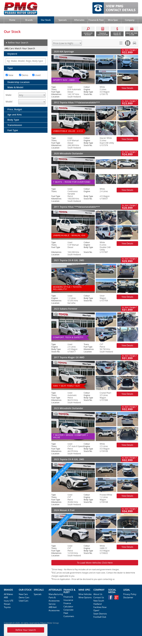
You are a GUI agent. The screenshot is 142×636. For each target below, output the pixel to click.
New (9, 75)
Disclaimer (128, 597)
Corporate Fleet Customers (68, 613)
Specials (37, 594)
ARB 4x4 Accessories (54, 609)
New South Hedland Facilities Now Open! (99, 605)
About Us (97, 594)
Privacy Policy (129, 594)
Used (36, 75)
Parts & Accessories (54, 599)
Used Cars (23, 600)
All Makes (8, 594)
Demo (23, 75)
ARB (6, 597)
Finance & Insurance (68, 598)
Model (9, 101)
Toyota (7, 607)
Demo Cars (24, 597)
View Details (127, 88)
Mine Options (85, 597)
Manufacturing (55, 594)
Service (52, 603)
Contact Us (98, 597)
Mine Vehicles (85, 594)
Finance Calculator (68, 605)
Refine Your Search (16, 42)
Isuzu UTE (8, 600)
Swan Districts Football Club (100, 615)
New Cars (23, 594)
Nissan (7, 603)
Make (8, 94)
